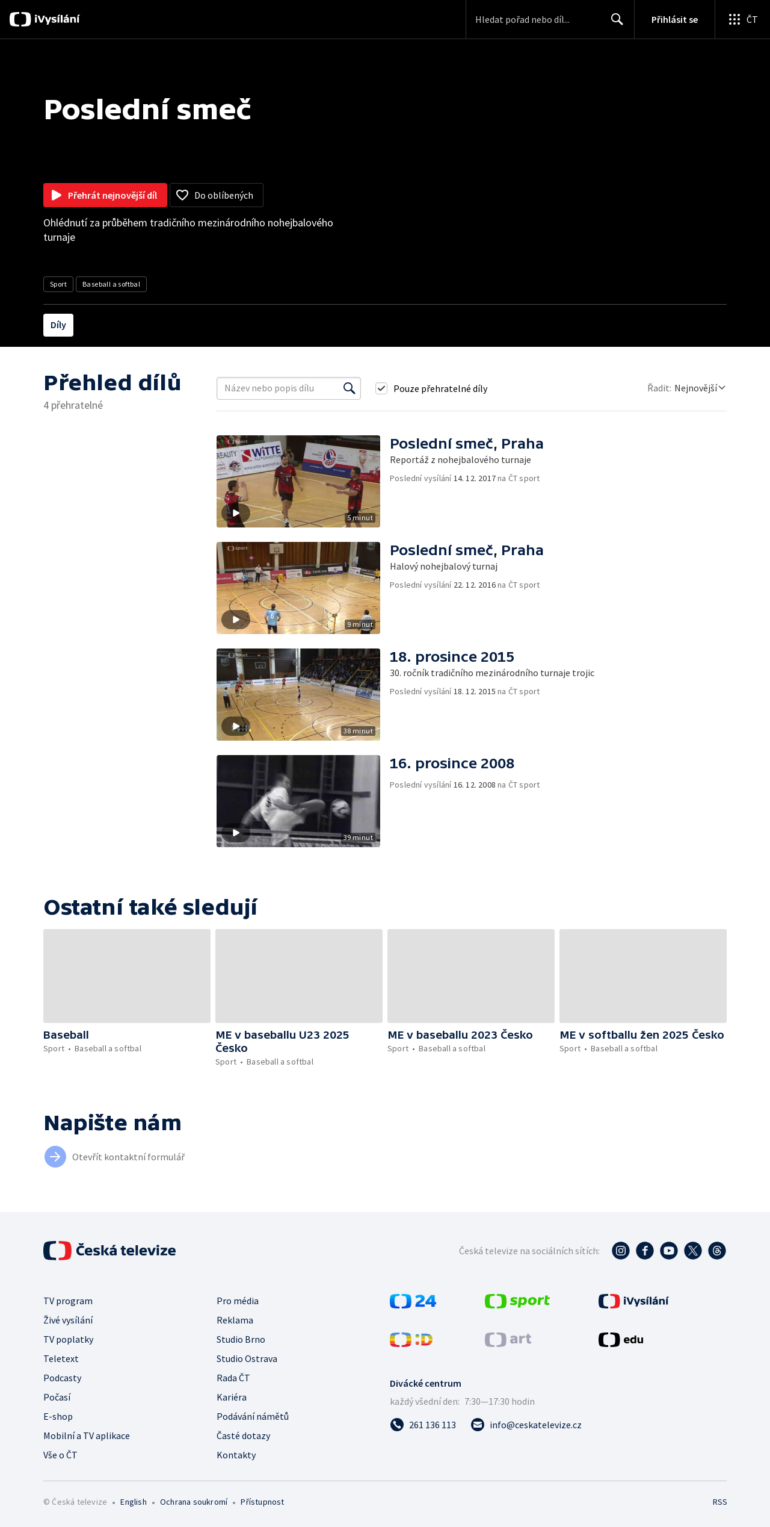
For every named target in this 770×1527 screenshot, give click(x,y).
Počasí (56, 1397)
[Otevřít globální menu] (742, 19)
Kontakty (236, 1455)
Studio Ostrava (247, 1358)
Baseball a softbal (111, 283)
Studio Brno (241, 1339)
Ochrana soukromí (193, 1501)
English (133, 1501)
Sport (58, 283)
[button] (303, 481)
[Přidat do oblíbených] (216, 195)
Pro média (238, 1301)
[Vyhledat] (349, 388)
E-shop (58, 1416)
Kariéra (232, 1397)
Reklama (235, 1320)
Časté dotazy (243, 1435)
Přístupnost (262, 1501)
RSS (720, 1501)
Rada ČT (233, 1378)
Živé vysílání (68, 1320)
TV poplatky (68, 1339)
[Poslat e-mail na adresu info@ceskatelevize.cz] (526, 1424)
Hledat (614, 24)
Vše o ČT (60, 1455)
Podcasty (62, 1378)
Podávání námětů (253, 1416)
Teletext (61, 1358)
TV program (68, 1301)
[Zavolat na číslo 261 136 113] (423, 1424)
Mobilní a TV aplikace (86, 1435)
